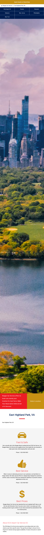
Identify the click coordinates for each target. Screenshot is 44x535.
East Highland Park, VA (19, 5)
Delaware (7, 13)
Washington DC (7, 9)
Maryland (36, 9)
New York (7, 17)
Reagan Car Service (7, 5)
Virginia (22, 9)
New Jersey (22, 13)
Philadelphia (37, 13)
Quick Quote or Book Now (22, 2)
